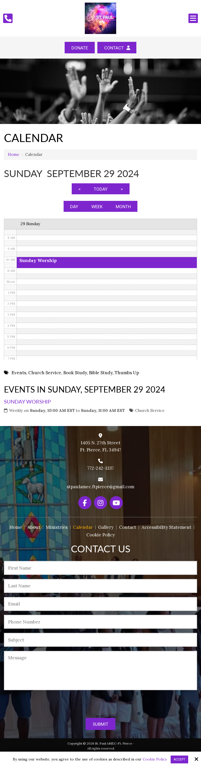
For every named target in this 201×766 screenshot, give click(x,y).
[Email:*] (100, 604)
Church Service (150, 410)
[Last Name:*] (100, 586)
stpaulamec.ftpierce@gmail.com (100, 487)
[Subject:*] (100, 640)
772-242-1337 (100, 468)
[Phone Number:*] (100, 622)
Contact (116, 47)
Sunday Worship (27, 401)
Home (13, 154)
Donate (79, 47)
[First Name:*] (100, 568)
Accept (179, 759)
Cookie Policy (155, 759)
